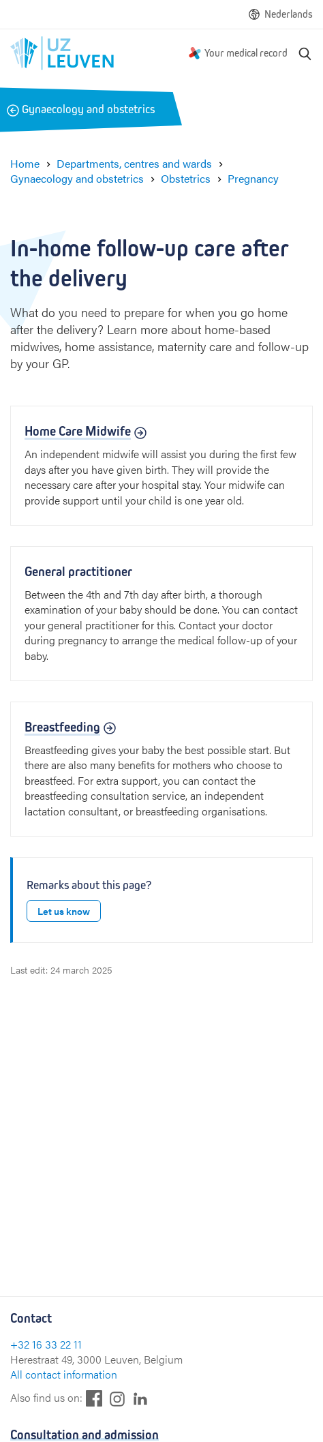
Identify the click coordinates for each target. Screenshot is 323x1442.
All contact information (63, 1374)
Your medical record (246, 52)
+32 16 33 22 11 (46, 1344)
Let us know (63, 911)
